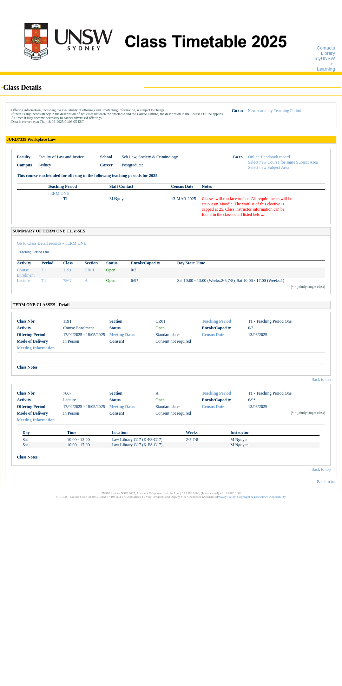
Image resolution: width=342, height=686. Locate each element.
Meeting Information (36, 347)
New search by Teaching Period (274, 110)
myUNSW (325, 58)
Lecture (23, 280)
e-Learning (326, 66)
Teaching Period (216, 321)
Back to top (321, 379)
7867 (67, 280)
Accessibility (277, 497)
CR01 (89, 270)
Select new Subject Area (268, 167)
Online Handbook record (269, 156)
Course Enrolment (26, 273)
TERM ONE (58, 193)
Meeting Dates (122, 334)
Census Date (213, 334)
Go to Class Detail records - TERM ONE (51, 243)
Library (328, 53)
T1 (43, 270)
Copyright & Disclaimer (252, 497)
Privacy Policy (226, 497)
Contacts (326, 48)
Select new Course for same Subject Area (283, 162)
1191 (67, 270)
